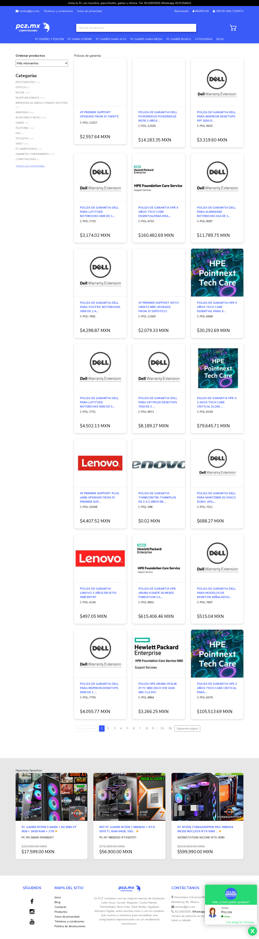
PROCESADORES (25, 82)
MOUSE (20, 92)
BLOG (220, 39)
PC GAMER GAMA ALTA (111, 39)
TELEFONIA (22, 128)
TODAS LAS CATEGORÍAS (30, 166)
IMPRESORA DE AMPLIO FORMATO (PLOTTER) (42, 103)
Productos (61, 912)
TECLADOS (22, 138)
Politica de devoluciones (70, 926)
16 (170, 728)
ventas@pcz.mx (27, 11)
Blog (57, 902)
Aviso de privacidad (89, 11)
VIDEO (19, 143)
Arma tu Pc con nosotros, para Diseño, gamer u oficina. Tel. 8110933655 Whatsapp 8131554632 (129, 3)
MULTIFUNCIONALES (27, 97)
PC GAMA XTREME (80, 39)
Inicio (58, 897)
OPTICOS (21, 87)
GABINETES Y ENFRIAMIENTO (32, 154)
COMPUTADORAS (26, 159)
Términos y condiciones (58, 11)
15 (162, 728)
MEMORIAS (22, 112)
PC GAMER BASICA (178, 39)
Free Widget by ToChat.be (240, 922)
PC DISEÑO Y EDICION (49, 39)
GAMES (20, 122)
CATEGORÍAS (204, 39)
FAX (18, 133)
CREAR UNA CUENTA (230, 11)
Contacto (60, 907)
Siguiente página (187, 728)
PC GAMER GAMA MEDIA (146, 39)
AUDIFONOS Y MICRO (28, 117)
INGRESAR (202, 11)
